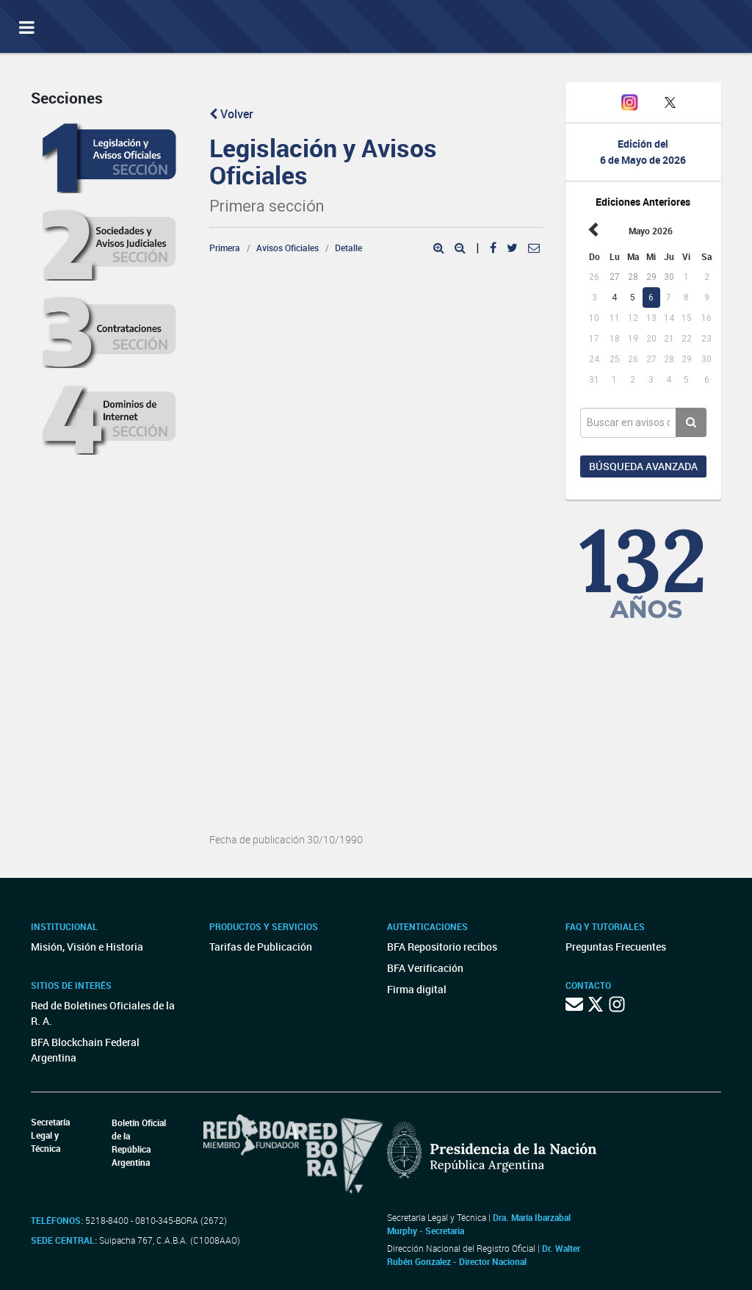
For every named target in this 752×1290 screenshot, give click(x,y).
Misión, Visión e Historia (87, 947)
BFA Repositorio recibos (442, 947)
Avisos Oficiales (287, 247)
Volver (231, 114)
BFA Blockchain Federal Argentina (85, 1049)
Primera (224, 247)
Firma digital (416, 989)
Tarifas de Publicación (260, 947)
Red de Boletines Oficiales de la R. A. (103, 1013)
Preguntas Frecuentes (615, 947)
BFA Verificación (425, 968)
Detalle (348, 247)
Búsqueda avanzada (643, 466)
